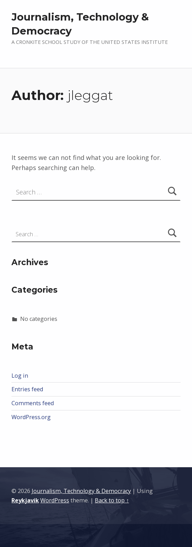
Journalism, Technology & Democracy (81, 491)
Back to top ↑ (112, 500)
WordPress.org (31, 417)
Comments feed (32, 403)
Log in (19, 375)
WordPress (54, 500)
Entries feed (27, 389)
